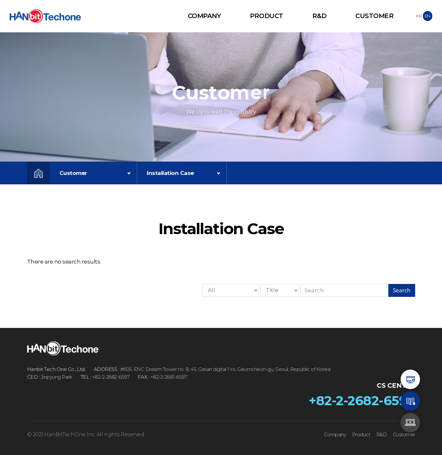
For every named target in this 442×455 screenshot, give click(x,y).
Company (204, 16)
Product (266, 16)
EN (427, 15)
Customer (374, 16)
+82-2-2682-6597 (362, 400)
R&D (319, 16)
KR (419, 15)
